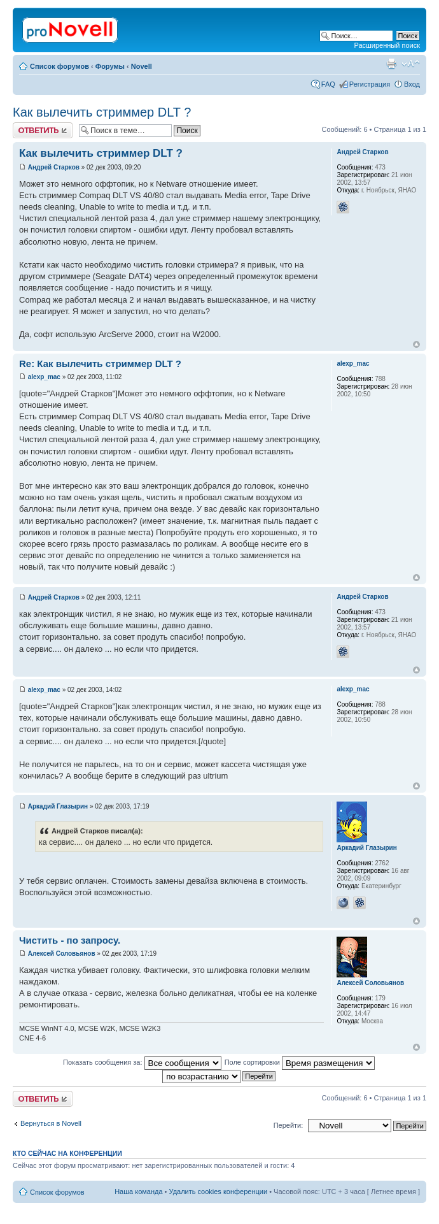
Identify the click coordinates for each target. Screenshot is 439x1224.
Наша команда (138, 1191)
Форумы (110, 66)
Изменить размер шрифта (410, 63)
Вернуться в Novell (50, 1123)
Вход (412, 84)
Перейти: (288, 1125)
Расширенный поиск (387, 45)
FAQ (328, 84)
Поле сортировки (300, 1062)
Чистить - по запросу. (69, 940)
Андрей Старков (54, 167)
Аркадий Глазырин (58, 806)
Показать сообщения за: (142, 1062)
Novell (141, 66)
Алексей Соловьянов (61, 953)
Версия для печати (391, 63)
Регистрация (369, 84)
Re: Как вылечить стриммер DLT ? (100, 363)
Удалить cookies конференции (218, 1191)
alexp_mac (44, 376)
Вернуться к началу (416, 344)
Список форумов (59, 66)
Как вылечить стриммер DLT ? (102, 112)
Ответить (43, 130)
